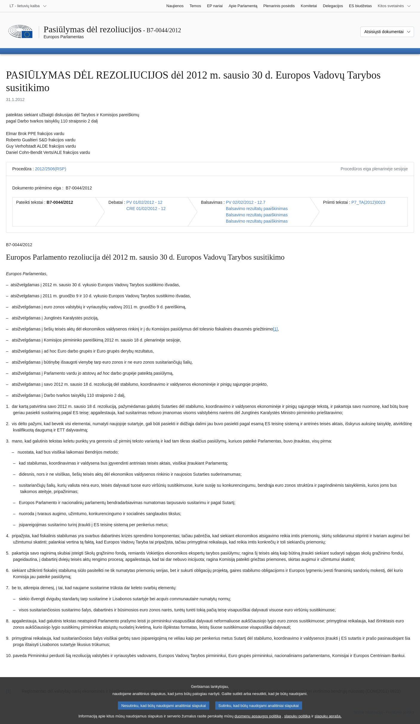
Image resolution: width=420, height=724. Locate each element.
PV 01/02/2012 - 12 (144, 202)
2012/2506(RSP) (50, 168)
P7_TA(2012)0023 (368, 202)
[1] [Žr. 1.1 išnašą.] (275, 329)
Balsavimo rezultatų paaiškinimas (257, 208)
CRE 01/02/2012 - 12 (146, 208)
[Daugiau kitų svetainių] (394, 6)
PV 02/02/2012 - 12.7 (245, 202)
